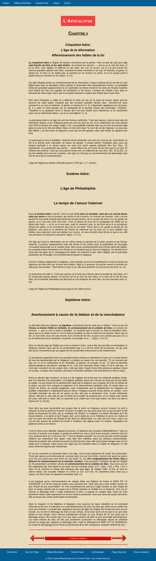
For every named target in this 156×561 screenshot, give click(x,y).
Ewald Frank (42, 3)
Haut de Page (32, 552)
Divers (67, 3)
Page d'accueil (119, 552)
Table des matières (45, 536)
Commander (98, 552)
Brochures (12, 552)
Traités (5, 3)
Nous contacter (141, 552)
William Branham (22, 3)
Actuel (56, 3)
